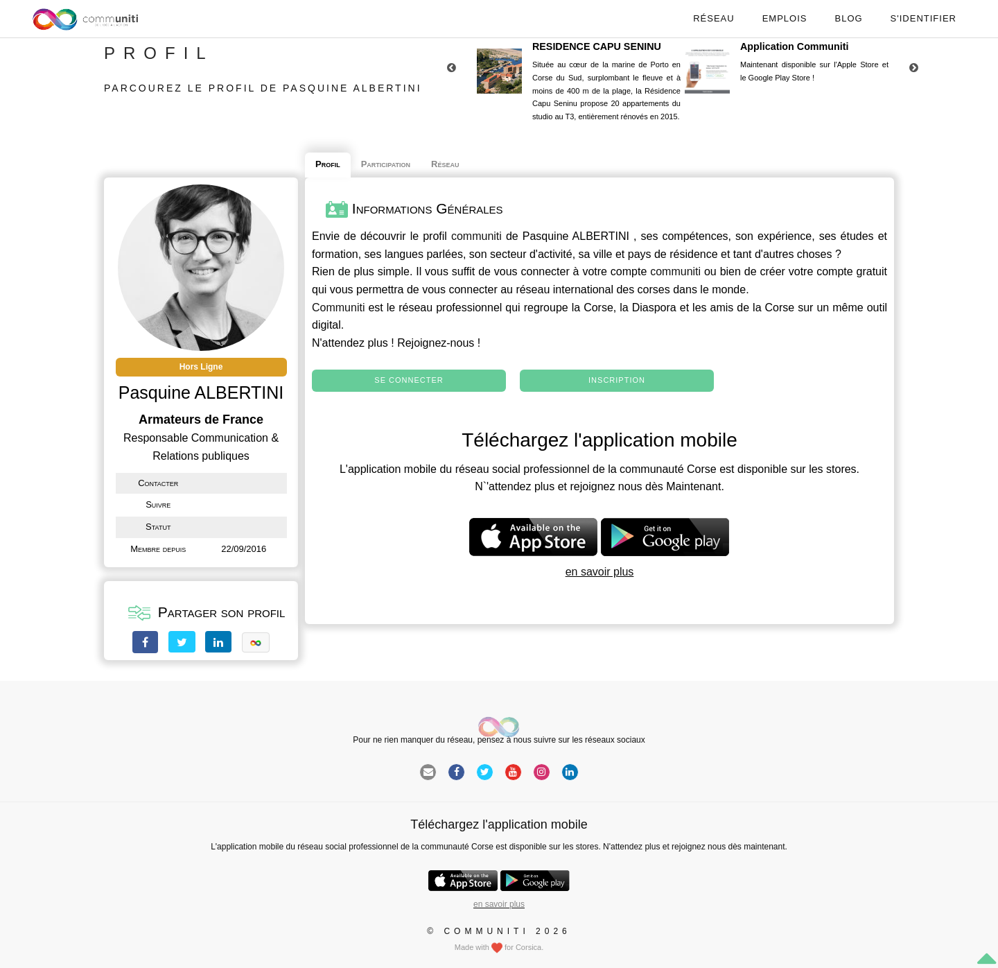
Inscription (616, 380)
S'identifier (923, 18)
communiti (476, 236)
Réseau (713, 18)
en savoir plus (600, 572)
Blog (848, 18)
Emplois (784, 18)
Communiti (338, 307)
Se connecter (408, 380)
